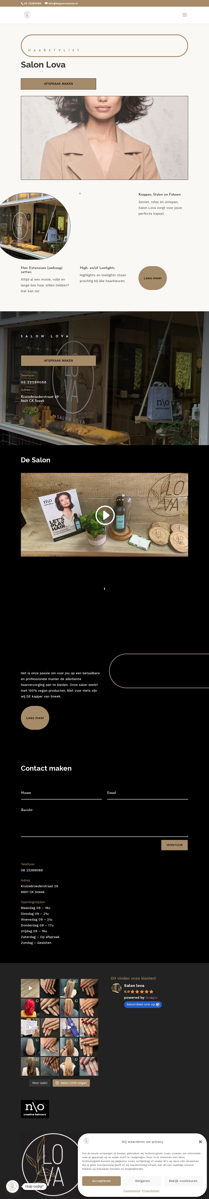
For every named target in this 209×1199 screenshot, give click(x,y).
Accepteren (101, 1181)
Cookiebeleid (131, 1190)
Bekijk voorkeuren (183, 1181)
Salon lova (134, 985)
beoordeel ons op (143, 1004)
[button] (200, 1142)
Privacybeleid (150, 1190)
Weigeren (142, 1181)
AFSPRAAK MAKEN (58, 84)
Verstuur (174, 845)
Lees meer (153, 278)
